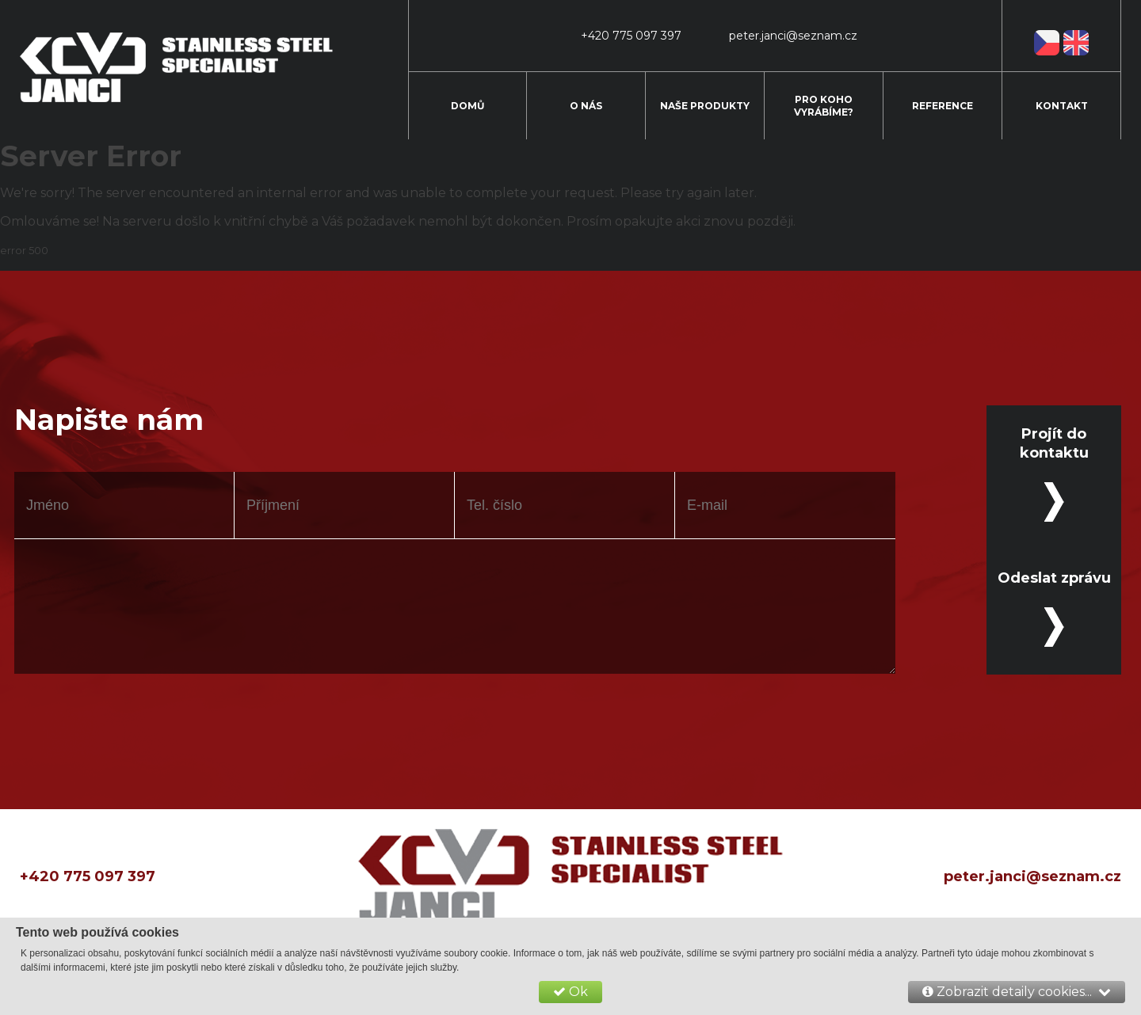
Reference (942, 106)
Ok (570, 991)
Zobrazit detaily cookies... (1016, 991)
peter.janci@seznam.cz (1032, 876)
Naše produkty (705, 106)
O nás (586, 106)
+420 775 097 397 (87, 876)
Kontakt (1062, 106)
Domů (467, 106)
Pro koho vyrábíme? (823, 105)
